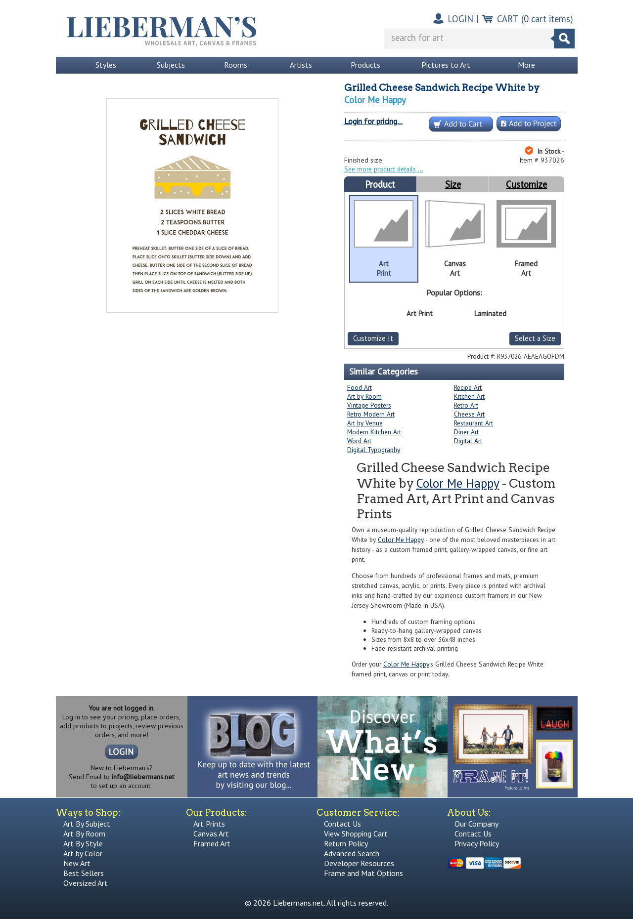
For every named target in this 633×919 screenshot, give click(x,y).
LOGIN (460, 19)
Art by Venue (365, 422)
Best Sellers (83, 873)
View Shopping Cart (356, 833)
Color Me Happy (375, 100)
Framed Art (211, 843)
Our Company (476, 824)
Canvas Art (211, 833)
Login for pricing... (373, 121)
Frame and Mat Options (363, 873)
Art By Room (84, 833)
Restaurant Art (473, 422)
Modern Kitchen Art (374, 431)
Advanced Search (351, 853)
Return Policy (346, 843)
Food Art (359, 387)
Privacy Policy (476, 843)
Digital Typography (373, 449)
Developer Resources (359, 863)
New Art (76, 863)
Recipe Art (468, 387)
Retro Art (466, 405)
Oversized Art (85, 883)
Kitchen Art (469, 396)
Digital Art (468, 440)
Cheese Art (469, 414)
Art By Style (83, 843)
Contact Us (342, 824)
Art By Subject (86, 824)
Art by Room (364, 396)
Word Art (359, 440)
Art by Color (82, 853)
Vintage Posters (369, 405)
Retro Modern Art (371, 414)
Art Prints (209, 824)
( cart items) (547, 19)
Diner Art (466, 431)
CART (507, 19)
